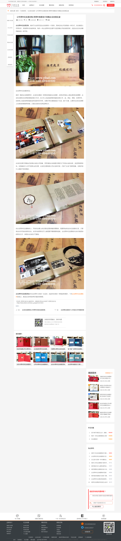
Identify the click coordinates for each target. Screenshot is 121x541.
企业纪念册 (31, 11)
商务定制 (59, 533)
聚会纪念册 (10, 42)
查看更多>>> (109, 373)
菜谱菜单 (10, 57)
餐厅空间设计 (44, 531)
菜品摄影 (43, 529)
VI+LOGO (10, 27)
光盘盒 (58, 529)
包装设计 (9, 533)
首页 (23, 5)
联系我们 (105, 1)
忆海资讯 (23, 11)
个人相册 (25, 533)
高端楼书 (59, 531)
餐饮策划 (51, 5)
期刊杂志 (9, 531)
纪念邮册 (59, 527)
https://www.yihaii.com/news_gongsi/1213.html (30, 303)
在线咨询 (111, 5)
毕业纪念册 (10, 35)
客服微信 (96, 1)
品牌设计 (31, 5)
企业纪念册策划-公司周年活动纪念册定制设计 (35, 310)
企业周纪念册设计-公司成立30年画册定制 (72, 310)
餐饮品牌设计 (44, 527)
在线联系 (87, 531)
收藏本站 (112, 1)
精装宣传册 (9, 527)
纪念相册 (41, 5)
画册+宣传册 (10, 20)
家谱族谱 (10, 64)
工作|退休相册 (26, 531)
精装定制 (61, 5)
